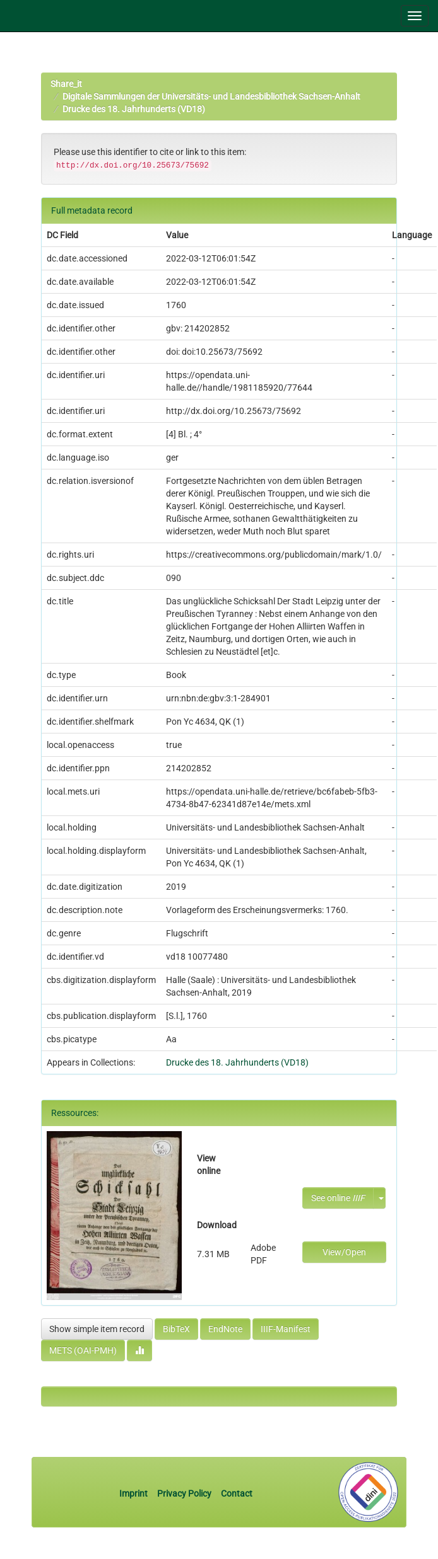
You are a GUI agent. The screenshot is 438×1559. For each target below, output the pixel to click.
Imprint (134, 1493)
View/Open (344, 1252)
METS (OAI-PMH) (83, 1350)
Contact (236, 1493)
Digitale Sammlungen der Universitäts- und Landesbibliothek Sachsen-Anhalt (211, 96)
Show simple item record (97, 1329)
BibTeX (176, 1329)
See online (338, 1198)
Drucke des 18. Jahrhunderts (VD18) (133, 109)
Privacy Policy (184, 1493)
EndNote (225, 1329)
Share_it (66, 84)
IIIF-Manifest (286, 1329)
